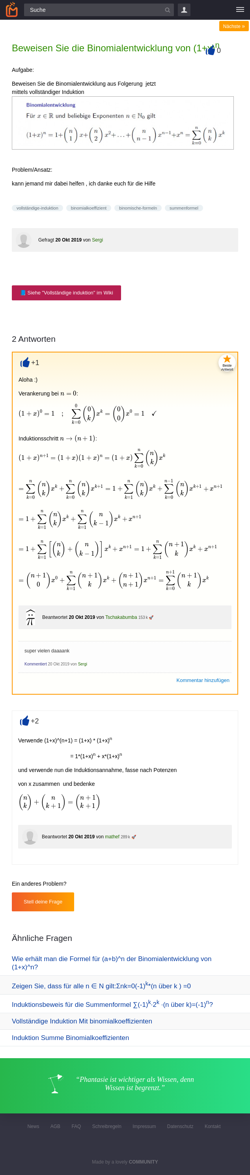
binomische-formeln (138, 208)
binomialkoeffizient (88, 208)
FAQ (76, 1126)
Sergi (97, 240)
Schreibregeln (106, 1126)
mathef (112, 837)
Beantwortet (54, 617)
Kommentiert (35, 664)
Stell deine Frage (43, 902)
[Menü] (240, 10)
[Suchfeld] (99, 10)
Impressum (144, 1126)
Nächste (234, 26)
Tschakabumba (121, 617)
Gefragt (46, 240)
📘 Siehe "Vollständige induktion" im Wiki (66, 293)
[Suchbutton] (167, 10)
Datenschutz (180, 1126)
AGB (55, 1126)
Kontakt (213, 1126)
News (33, 1126)
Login (184, 10)
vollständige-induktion (37, 208)
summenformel (184, 208)
